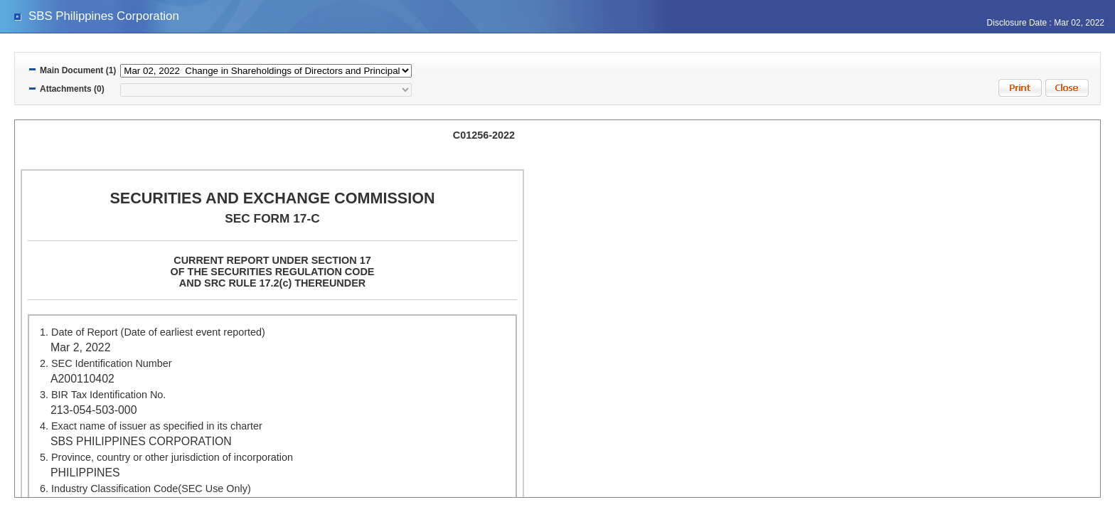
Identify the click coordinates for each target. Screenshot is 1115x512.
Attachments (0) (72, 89)
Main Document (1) (78, 70)
